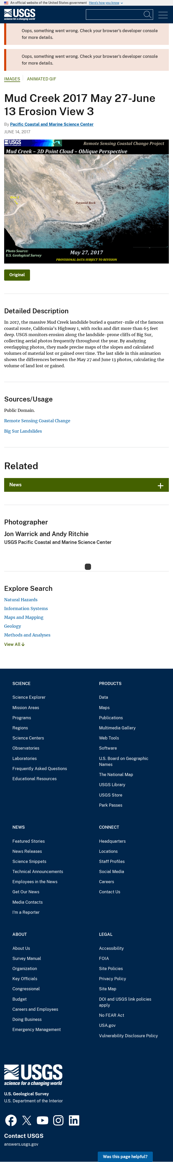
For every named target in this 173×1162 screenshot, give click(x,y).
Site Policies (111, 968)
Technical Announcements (37, 871)
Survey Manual (26, 958)
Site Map (107, 988)
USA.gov (107, 1025)
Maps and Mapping (23, 617)
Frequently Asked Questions (39, 768)
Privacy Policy (112, 978)
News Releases (27, 851)
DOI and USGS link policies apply (125, 1002)
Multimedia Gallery (117, 727)
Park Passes (110, 805)
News (15, 484)
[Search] (148, 14)
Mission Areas (25, 707)
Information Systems (26, 608)
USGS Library (112, 784)
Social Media (111, 871)
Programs (21, 717)
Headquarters (112, 841)
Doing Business (27, 1019)
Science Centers (28, 738)
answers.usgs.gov (21, 1144)
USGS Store (110, 795)
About (19, 934)
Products (110, 683)
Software (108, 748)
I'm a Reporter (26, 912)
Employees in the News (34, 881)
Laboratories (24, 758)
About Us (21, 948)
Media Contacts (27, 902)
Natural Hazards (20, 599)
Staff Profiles (112, 861)
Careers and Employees (35, 1009)
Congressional (26, 988)
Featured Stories (28, 841)
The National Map (116, 774)
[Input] (119, 14)
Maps (104, 707)
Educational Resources (34, 778)
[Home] (19, 19)
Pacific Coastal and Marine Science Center (52, 124)
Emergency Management (36, 1029)
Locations (108, 851)
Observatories (25, 748)
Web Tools (109, 738)
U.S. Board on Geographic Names (123, 761)
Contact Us (109, 891)
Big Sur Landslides (23, 431)
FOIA (104, 958)
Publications (111, 717)
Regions (20, 727)
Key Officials (24, 978)
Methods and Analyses (27, 635)
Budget (19, 999)
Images (12, 79)
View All (14, 644)
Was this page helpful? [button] (125, 1156)
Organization (24, 968)
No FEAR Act (111, 1015)
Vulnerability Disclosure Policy (128, 1035)
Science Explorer (29, 697)
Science (21, 683)
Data (103, 697)
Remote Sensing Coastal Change (37, 420)
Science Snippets (29, 861)
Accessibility (111, 948)
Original (17, 274)
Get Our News (25, 891)
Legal (105, 934)
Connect (109, 827)
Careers (106, 881)
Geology (12, 626)
